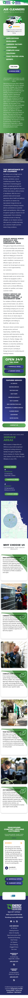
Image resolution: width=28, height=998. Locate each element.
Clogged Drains (14, 411)
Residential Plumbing (14, 937)
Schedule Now (14, 71)
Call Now (14, 66)
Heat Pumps (14, 394)
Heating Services (14, 387)
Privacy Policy (10, 990)
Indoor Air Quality (14, 397)
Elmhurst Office (14, 371)
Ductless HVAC (14, 390)
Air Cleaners (14, 942)
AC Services (14, 383)
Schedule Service (10, 466)
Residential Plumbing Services (14, 407)
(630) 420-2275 (14, 961)
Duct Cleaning (14, 400)
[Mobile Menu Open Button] (24, 3)
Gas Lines (14, 949)
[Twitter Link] (14, 921)
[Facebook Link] (11, 921)
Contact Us (14, 425)
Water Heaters (14, 418)
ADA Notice (17, 992)
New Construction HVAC (14, 404)
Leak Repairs (14, 414)
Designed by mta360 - (17, 988)
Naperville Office (13, 366)
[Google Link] (17, 921)
